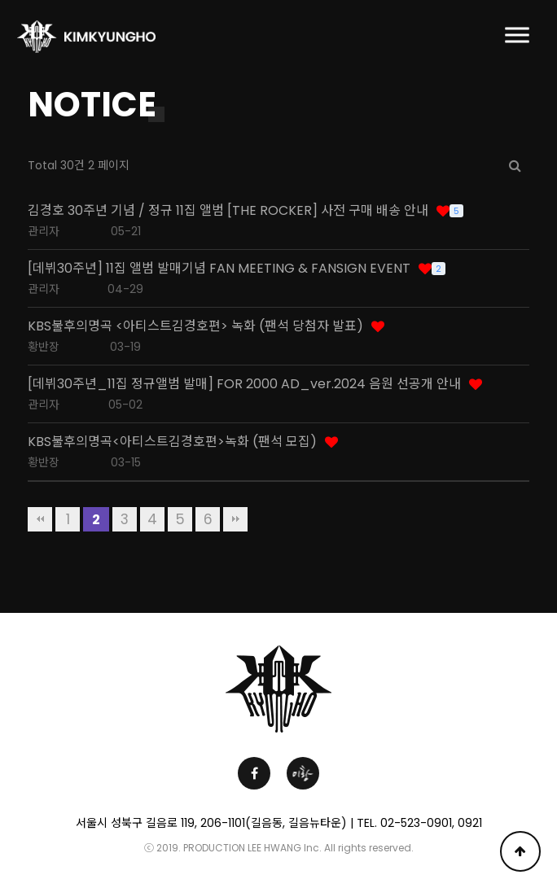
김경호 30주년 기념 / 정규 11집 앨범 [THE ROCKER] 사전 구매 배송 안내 (228, 210)
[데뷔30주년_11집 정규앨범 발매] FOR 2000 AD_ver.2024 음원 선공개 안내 (244, 384)
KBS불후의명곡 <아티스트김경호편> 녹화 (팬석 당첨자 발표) (195, 326)
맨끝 (235, 519)
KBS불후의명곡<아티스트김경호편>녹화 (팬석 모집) (172, 441)
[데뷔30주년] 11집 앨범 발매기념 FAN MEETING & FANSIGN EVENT (219, 268)
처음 (40, 519)
